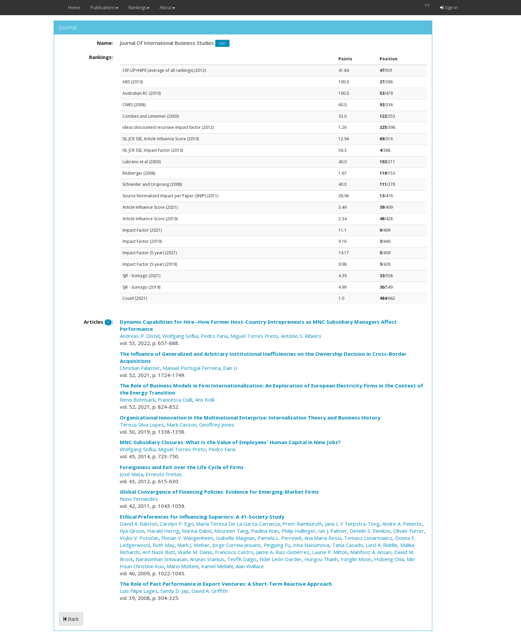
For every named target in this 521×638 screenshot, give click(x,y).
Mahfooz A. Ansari (370, 552)
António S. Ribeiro (301, 335)
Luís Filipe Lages (139, 590)
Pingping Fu (277, 545)
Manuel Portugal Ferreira (191, 368)
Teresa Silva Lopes (142, 424)
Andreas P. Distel (140, 335)
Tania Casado (347, 545)
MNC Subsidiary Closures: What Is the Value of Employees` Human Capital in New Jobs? (230, 442)
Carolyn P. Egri (176, 523)
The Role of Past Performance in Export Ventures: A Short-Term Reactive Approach (226, 583)
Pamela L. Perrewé (279, 537)
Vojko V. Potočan (139, 537)
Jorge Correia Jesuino (236, 545)
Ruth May (163, 545)
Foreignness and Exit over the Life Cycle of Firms (182, 467)
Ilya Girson (132, 530)
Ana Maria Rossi (322, 537)
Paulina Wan (265, 530)
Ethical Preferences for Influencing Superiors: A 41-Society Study (202, 516)
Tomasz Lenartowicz (368, 537)
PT (427, 5)
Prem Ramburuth (302, 523)
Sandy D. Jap (174, 590)
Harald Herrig (163, 530)
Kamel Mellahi (217, 566)
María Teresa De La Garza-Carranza (238, 523)
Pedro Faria (214, 335)
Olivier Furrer (408, 530)
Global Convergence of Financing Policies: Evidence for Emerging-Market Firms (219, 491)
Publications (104, 7)
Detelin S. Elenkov (370, 530)
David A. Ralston (138, 523)
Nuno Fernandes (139, 498)
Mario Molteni (182, 566)
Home (74, 7)
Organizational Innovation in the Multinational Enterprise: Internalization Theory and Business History (250, 417)
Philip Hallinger (298, 530)
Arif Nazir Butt (158, 552)
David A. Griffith (209, 590)
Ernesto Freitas (164, 474)
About (167, 7)
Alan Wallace (250, 566)
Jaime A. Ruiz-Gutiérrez (282, 552)
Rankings (139, 7)
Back (71, 618)
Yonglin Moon (356, 559)
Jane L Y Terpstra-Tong (352, 523)
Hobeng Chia (389, 559)
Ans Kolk (205, 399)
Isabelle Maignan (235, 537)
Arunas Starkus (207, 559)
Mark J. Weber (193, 545)
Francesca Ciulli (175, 399)
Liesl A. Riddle (381, 545)
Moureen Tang (231, 530)
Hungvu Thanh (321, 559)
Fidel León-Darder (280, 559)
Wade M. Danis (195, 552)
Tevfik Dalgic (242, 559)
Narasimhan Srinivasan (161, 559)
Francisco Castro (234, 552)
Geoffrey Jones (216, 424)
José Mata (131, 474)
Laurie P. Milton (330, 552)
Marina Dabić (197, 530)
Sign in (449, 7)
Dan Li (230, 368)
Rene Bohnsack (137, 399)
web (222, 43)
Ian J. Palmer (332, 530)
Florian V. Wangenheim (187, 537)
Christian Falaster (140, 368)
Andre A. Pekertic (402, 523)
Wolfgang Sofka (180, 335)
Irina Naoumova (311, 545)
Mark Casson (181, 424)
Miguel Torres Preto (254, 335)
